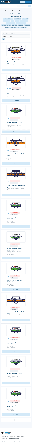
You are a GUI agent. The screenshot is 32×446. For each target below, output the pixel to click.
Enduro (12, 20)
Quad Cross (20, 25)
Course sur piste (17, 18)
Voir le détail (16, 70)
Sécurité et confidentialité (10, 436)
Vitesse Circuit (23, 27)
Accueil (2, 436)
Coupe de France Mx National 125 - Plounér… (15, 312)
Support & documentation (14, 438)
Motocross (14, 25)
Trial (18, 27)
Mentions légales (20, 436)
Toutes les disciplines (15, 16)
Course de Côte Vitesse (8, 18)
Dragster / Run (7, 20)
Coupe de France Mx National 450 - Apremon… (15, 186)
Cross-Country (25, 18)
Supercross (7, 27)
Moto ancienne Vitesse (6, 25)
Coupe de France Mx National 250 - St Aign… (15, 154)
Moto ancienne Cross (10, 23)
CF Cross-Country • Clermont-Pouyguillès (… (14, 123)
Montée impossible (24, 20)
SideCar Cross (27, 25)
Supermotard (13, 27)
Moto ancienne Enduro (20, 23)
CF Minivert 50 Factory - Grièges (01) (14, 62)
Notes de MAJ (4, 438)
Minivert (17, 20)
